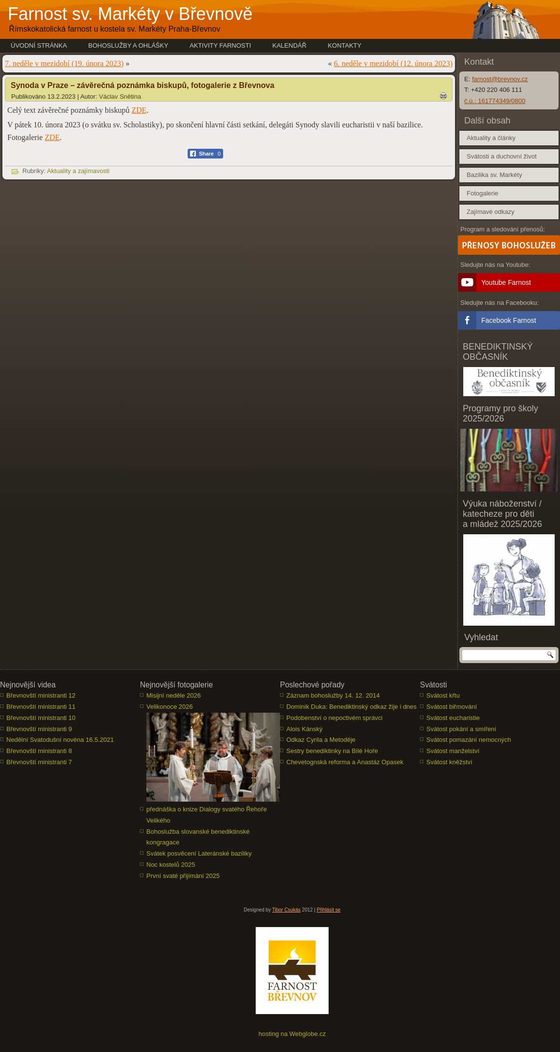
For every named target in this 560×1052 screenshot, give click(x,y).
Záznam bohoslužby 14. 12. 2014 (333, 695)
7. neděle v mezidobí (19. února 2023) (64, 63)
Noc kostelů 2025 (170, 864)
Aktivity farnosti (220, 45)
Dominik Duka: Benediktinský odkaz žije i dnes (351, 706)
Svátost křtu (443, 695)
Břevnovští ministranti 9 (39, 729)
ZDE (138, 110)
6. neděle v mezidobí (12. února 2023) (393, 63)
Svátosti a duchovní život (502, 156)
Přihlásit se (329, 909)
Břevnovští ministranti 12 (40, 695)
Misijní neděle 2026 (173, 695)
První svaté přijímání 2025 (183, 875)
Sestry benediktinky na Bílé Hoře (332, 750)
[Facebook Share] (205, 153)
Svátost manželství (452, 750)
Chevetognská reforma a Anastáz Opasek (344, 762)
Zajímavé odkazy (490, 211)
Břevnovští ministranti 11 (40, 706)
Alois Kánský (304, 729)
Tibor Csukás (286, 909)
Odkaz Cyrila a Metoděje (320, 739)
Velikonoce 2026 (169, 706)
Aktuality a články (491, 137)
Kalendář (289, 45)
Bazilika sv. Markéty (494, 174)
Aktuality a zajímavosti (78, 171)
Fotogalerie (482, 193)
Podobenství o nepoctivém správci (334, 717)
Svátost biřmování (451, 706)
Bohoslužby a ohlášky (128, 45)
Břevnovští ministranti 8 (39, 750)
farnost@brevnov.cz (500, 79)
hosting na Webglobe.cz (292, 1033)
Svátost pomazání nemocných (468, 739)
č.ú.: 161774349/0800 (494, 101)
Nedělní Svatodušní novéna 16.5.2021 (60, 739)
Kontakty (344, 45)
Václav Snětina (120, 96)
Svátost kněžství (449, 762)
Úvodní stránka (39, 45)
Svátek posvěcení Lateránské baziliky (199, 853)
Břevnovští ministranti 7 (39, 762)
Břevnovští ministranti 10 (40, 717)
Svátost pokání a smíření (461, 729)
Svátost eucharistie (453, 717)
